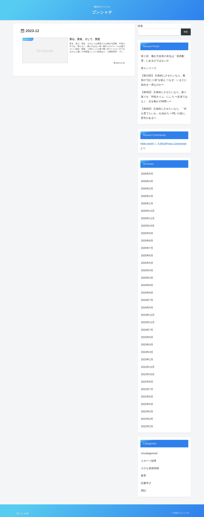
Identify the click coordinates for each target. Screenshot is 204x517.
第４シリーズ (148, 68)
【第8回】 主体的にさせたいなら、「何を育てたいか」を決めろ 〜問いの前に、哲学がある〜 (164, 113)
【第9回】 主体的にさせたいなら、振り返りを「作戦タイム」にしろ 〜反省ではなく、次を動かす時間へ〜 (164, 97)
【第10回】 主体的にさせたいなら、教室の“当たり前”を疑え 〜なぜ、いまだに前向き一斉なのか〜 (164, 80)
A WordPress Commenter (172, 143)
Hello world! (147, 143)
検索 (140, 26)
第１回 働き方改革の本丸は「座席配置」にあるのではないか (162, 58)
